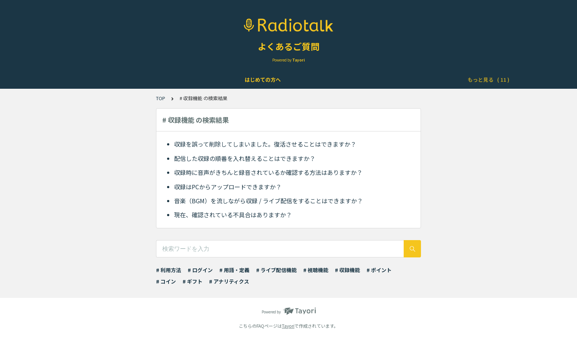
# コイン (166, 281)
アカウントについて (147, 79)
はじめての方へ (96, 79)
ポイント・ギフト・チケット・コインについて (396, 79)
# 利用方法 (168, 270)
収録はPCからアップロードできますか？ (228, 186)
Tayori (288, 326)
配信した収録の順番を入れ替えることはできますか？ (244, 158)
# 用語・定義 (234, 270)
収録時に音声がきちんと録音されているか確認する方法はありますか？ (268, 172)
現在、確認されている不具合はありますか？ (233, 214)
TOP (160, 98)
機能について (196, 79)
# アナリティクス (229, 281)
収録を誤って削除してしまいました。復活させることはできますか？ (265, 144)
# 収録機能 (347, 270)
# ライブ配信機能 (276, 270)
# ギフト (192, 281)
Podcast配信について (305, 79)
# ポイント (379, 270)
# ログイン (200, 270)
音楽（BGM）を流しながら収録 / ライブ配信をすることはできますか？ (268, 200)
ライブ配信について (245, 79)
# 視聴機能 (315, 270)
